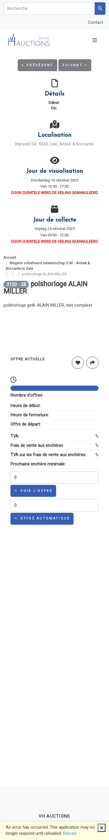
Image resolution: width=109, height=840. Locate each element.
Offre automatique (42, 518)
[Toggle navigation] (95, 40)
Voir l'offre (33, 491)
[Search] (49, 8)
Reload (69, 833)
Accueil (9, 257)
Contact (95, 22)
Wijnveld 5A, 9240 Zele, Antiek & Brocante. (54, 144)
